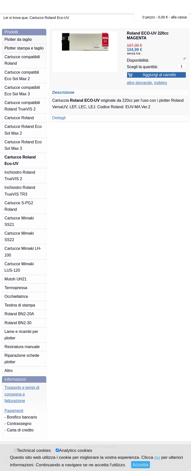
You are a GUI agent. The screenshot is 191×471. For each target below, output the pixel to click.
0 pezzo (149, 17)
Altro (8, 370)
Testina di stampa (19, 305)
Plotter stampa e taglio (24, 48)
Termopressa (15, 288)
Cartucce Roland (19, 118)
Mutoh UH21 (15, 279)
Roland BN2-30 (17, 323)
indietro (160, 83)
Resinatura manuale (22, 347)
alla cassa (179, 17)
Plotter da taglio (18, 39)
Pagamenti (13, 411)
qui (157, 457)
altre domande (139, 83)
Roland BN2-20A (19, 314)
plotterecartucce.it (27, 6)
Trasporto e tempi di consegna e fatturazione (21, 394)
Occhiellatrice (16, 296)
